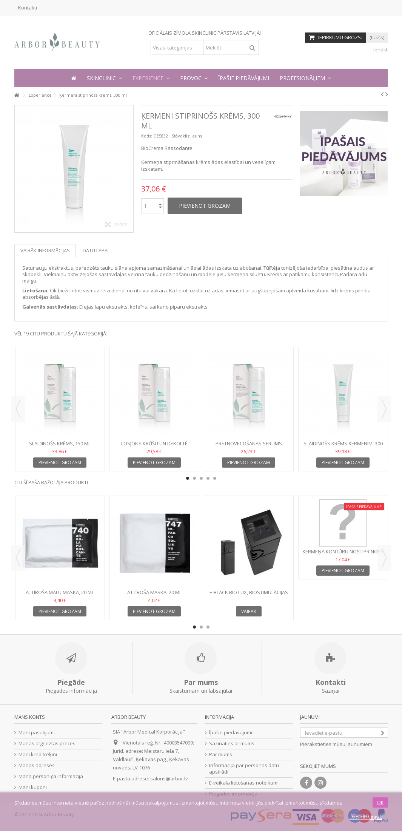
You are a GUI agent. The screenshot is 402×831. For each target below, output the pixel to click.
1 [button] (187, 478)
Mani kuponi (32, 787)
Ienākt (380, 49)
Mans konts (29, 717)
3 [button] (201, 478)
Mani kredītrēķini (37, 754)
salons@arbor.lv (169, 778)
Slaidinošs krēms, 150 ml (60, 443)
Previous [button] (18, 409)
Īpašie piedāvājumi (230, 732)
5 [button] (214, 478)
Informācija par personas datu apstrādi (244, 768)
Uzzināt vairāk (366, 817)
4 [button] (207, 478)
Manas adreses (36, 765)
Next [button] (384, 409)
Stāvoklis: (181, 136)
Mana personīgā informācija (50, 776)
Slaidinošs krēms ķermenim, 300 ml (343, 446)
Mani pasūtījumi (36, 732)
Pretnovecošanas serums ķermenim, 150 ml (249, 446)
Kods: (146, 136)
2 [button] (194, 478)
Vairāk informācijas (45, 250)
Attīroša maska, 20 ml (154, 592)
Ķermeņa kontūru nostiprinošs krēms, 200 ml (343, 554)
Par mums (220, 754)
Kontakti (27, 7)
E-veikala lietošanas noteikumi (244, 783)
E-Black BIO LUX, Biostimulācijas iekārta (248, 595)
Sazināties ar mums (231, 743)
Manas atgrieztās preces (46, 743)
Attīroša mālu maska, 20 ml (60, 592)
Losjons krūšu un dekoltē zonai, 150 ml (154, 446)
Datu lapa (95, 250)
